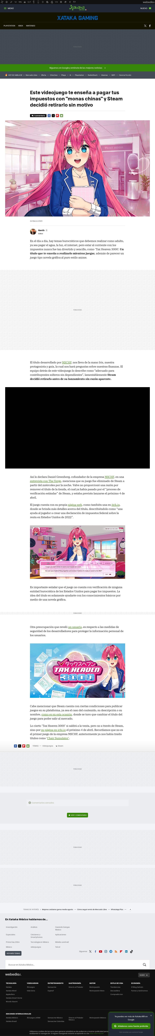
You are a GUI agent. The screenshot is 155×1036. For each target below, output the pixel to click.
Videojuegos (77, 18)
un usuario (75, 627)
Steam (60, 745)
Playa (63, 75)
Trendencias (115, 987)
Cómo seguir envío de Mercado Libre (92, 909)
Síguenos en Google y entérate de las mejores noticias (75, 67)
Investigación (11, 927)
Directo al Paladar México (76, 1018)
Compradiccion (116, 994)
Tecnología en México (40, 942)
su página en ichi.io (53, 730)
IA (70, 75)
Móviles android (62, 942)
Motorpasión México (97, 1017)
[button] (42, 230)
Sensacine (52, 987)
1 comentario (39, 115)
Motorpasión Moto (96, 990)
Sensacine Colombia (56, 1021)
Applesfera (10, 994)
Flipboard (57, 115)
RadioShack (92, 75)
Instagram (106, 951)
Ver (79, 815)
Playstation (79, 75)
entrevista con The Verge (45, 481)
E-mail (61, 115)
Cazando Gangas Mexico (62, 928)
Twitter (145, 25)
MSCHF (66, 362)
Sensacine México (55, 1017)
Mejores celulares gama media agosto (57, 909)
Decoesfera (115, 990)
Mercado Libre (31, 75)
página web (75, 505)
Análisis (34, 927)
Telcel (57, 947)
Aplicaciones (60, 934)
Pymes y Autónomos (139, 990)
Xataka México (77, 7)
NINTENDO (30, 25)
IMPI (113, 75)
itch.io (116, 505)
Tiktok (131, 951)
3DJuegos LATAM (33, 1017)
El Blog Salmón (137, 987)
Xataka (9, 987)
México (9, 947)
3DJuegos (31, 987)
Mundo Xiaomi (11, 1001)
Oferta (43, 75)
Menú (11, 8)
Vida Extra (31, 990)
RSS (116, 951)
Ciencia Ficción (125, 75)
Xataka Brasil (11, 1021)
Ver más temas (13, 953)
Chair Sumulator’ (58, 738)
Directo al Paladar (76, 987)
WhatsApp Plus (117, 909)
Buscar (144, 964)
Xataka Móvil (11, 990)
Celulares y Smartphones (37, 935)
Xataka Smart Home (14, 998)
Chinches (54, 75)
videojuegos (36, 947)
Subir (142, 975)
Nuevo (143, 8)
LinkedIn (126, 951)
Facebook (149, 25)
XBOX (20, 25)
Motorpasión (94, 987)
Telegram (111, 951)
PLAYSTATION (9, 25)
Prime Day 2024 (12, 942)
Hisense (104, 75)
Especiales (10, 934)
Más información (97, 1033)
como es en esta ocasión (56, 714)
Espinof (51, 990)
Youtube (101, 951)
